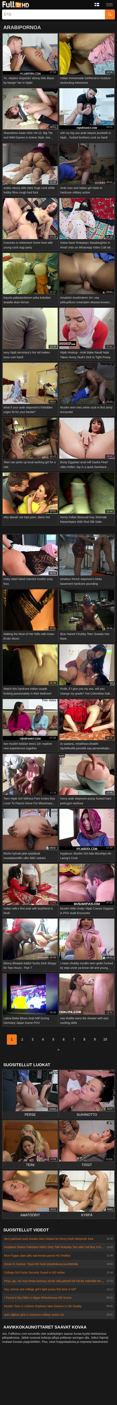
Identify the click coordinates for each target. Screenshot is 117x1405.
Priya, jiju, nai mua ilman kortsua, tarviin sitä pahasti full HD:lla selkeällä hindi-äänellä (58, 1281)
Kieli (97, 4)
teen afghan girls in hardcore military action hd (33, 1314)
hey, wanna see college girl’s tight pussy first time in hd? (40, 1289)
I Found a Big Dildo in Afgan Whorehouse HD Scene (38, 1297)
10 (105, 1039)
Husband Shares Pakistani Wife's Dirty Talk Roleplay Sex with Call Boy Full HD (55, 1247)
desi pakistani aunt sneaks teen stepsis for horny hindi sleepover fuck (48, 1238)
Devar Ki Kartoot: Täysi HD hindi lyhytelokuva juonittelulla (41, 1264)
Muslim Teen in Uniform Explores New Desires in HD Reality (43, 1306)
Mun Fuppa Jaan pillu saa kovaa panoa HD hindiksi (37, 1255)
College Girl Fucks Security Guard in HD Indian (34, 1272)
